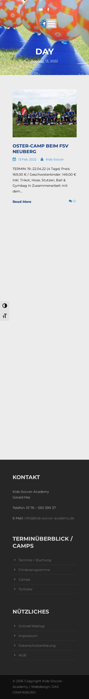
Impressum (28, 636)
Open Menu (51, 23)
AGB (22, 655)
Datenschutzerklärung (37, 645)
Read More (22, 202)
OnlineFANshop (32, 626)
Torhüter (26, 589)
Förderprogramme (34, 570)
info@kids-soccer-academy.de (49, 518)
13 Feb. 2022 (27, 159)
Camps (24, 579)
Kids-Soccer (55, 159)
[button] (8, 690)
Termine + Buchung (35, 560)
